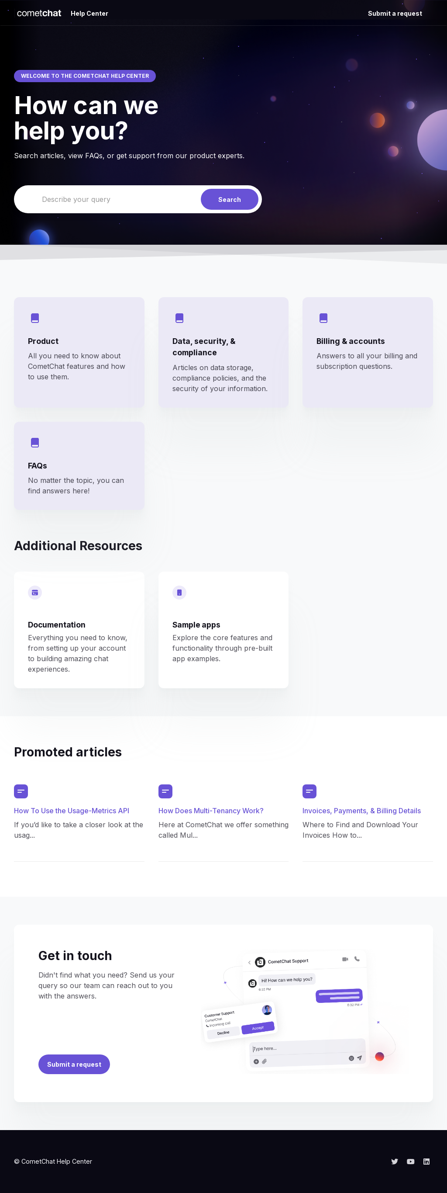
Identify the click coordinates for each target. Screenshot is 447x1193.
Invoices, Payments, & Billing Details (362, 810)
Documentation (57, 624)
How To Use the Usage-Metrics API (71, 810)
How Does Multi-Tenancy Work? (211, 810)
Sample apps (196, 624)
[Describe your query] (138, 199)
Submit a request (395, 13)
